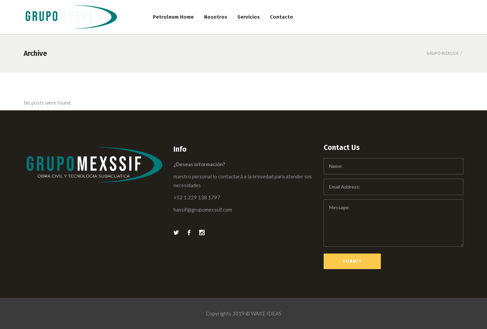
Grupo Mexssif (442, 53)
